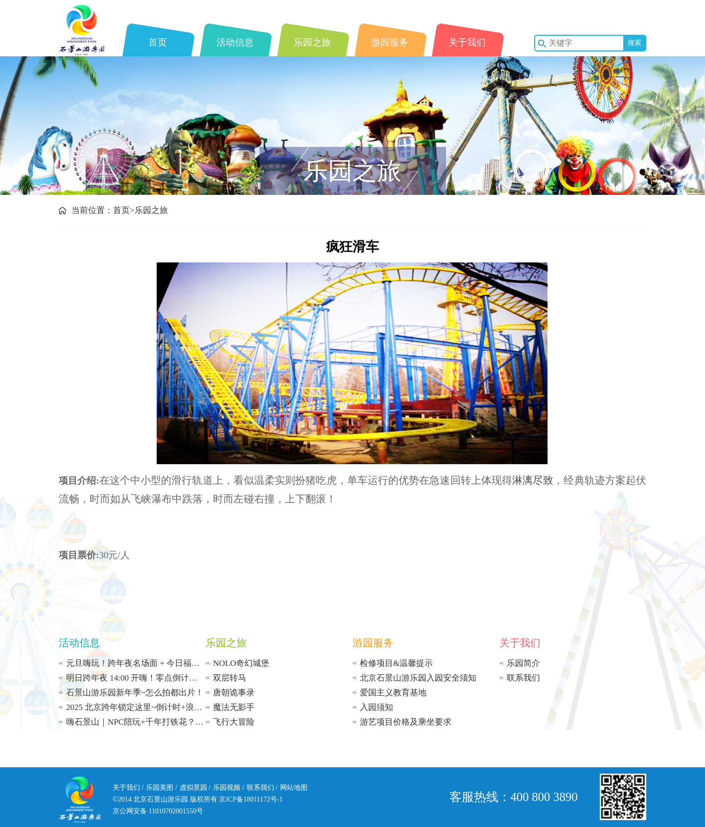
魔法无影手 (234, 707)
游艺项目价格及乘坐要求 (405, 722)
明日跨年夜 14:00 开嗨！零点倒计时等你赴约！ (136, 678)
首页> (124, 210)
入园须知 (376, 707)
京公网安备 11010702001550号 (158, 811)
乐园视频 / (228, 787)
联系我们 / (262, 787)
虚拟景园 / (195, 787)
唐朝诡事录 (234, 692)
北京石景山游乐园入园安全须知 (418, 678)
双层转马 (229, 678)
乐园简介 (523, 663)
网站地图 (293, 787)
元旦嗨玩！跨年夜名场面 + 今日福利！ (136, 663)
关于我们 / (128, 787)
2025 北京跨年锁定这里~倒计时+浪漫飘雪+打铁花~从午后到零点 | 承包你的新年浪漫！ (136, 707)
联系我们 (523, 678)
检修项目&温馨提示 (396, 663)
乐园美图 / (161, 787)
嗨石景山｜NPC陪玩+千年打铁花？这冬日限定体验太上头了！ (136, 722)
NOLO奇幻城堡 (241, 663)
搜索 (634, 43)
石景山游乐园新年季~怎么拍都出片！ (135, 692)
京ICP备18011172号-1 (250, 799)
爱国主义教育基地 (393, 692)
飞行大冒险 (234, 722)
